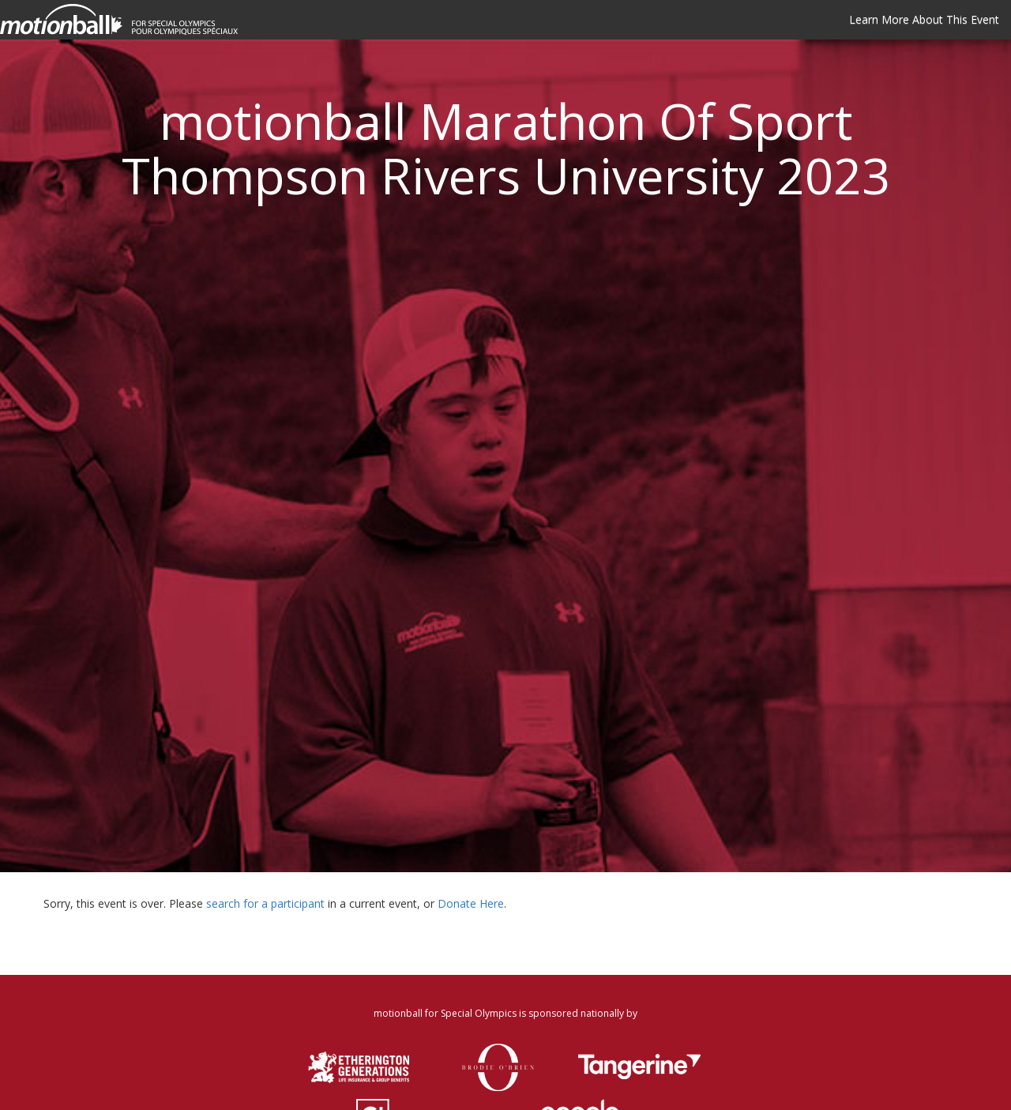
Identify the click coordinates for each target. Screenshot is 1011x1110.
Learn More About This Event (924, 19)
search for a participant (265, 903)
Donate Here (471, 903)
